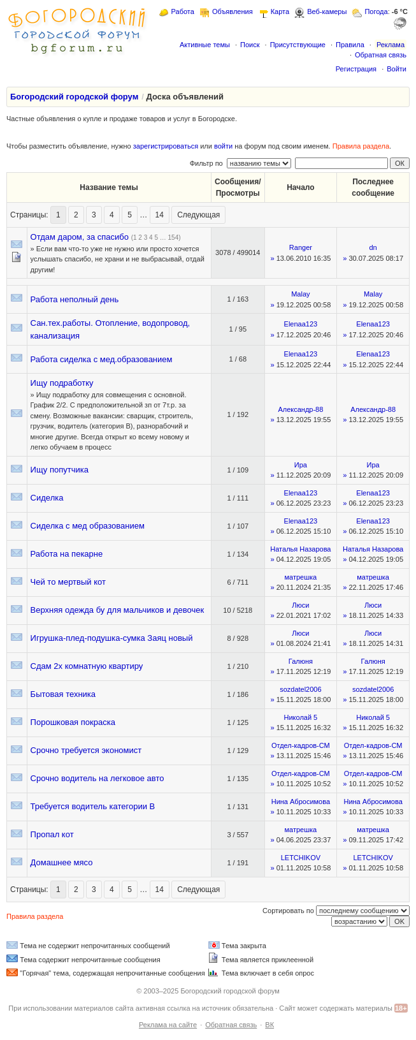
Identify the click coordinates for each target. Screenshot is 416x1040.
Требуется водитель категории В (93, 806)
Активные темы (205, 44)
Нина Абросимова (300, 801)
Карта (280, 11)
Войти (396, 69)
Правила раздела (361, 146)
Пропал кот (52, 834)
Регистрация (356, 69)
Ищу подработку (62, 383)
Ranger (300, 247)
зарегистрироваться (165, 146)
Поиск (249, 44)
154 (173, 237)
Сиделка (47, 497)
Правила (350, 44)
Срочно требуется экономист (86, 750)
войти (223, 146)
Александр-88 (300, 409)
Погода (375, 11)
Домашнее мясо (62, 862)
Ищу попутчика (60, 469)
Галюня (301, 661)
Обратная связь (380, 55)
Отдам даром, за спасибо (80, 237)
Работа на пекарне (67, 554)
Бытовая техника (63, 694)
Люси (300, 605)
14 (159, 214)
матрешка (301, 577)
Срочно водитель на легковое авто (97, 778)
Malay (300, 294)
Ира (300, 465)
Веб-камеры (327, 11)
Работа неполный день (75, 299)
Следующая (198, 214)
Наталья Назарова (300, 549)
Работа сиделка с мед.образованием (102, 359)
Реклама (391, 44)
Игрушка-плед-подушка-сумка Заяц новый (112, 638)
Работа (182, 11)
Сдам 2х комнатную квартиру (87, 666)
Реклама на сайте (168, 1025)
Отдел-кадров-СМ (300, 745)
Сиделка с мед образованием (88, 526)
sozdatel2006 (300, 689)
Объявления (232, 11)
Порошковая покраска (73, 722)
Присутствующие (298, 44)
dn (373, 247)
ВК (269, 1025)
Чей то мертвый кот (68, 582)
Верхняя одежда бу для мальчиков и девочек (117, 610)
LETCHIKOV (300, 857)
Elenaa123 (301, 324)
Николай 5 (300, 717)
